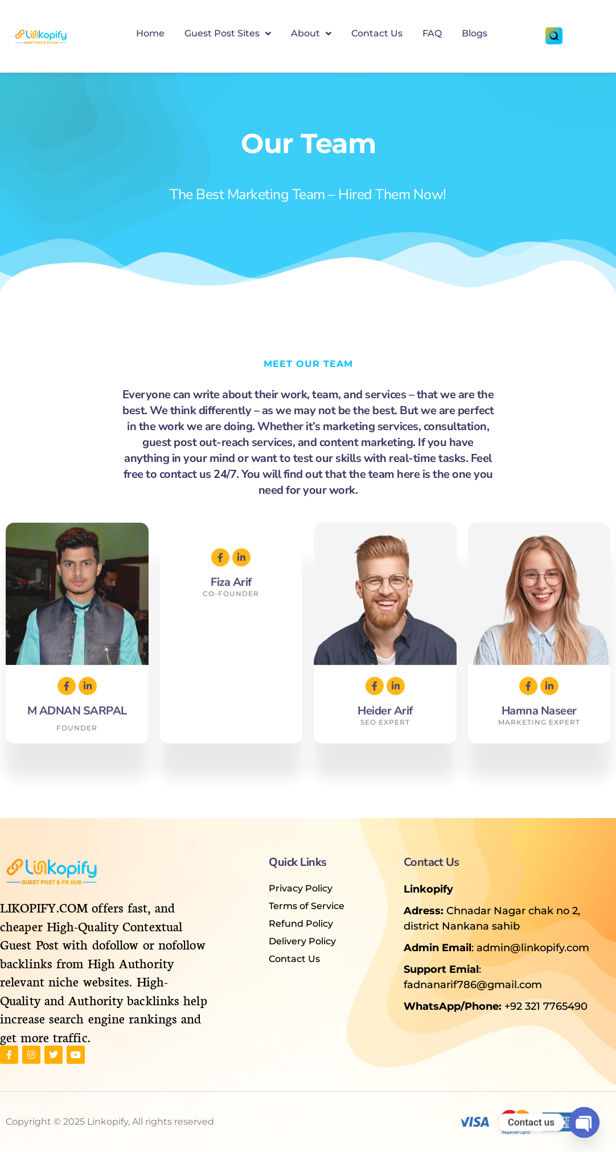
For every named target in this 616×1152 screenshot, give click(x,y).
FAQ (432, 33)
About (311, 33)
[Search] (553, 35)
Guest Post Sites (227, 33)
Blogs (474, 33)
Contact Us (377, 33)
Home (150, 33)
